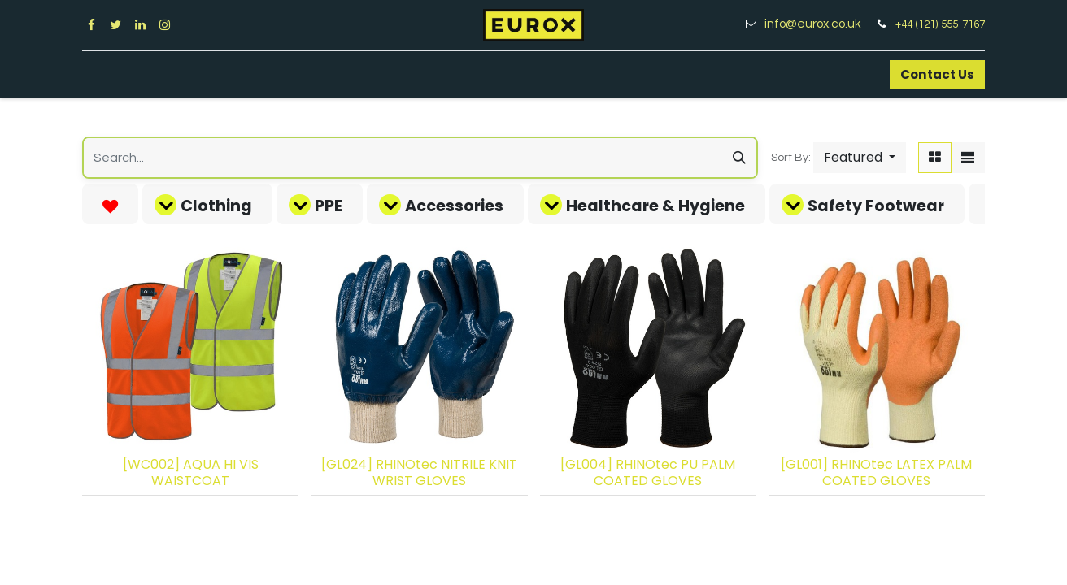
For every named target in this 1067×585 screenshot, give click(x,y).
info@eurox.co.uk (818, 24)
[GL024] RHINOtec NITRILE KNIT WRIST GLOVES (419, 472)
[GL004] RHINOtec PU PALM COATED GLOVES (647, 472)
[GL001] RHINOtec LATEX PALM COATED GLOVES (876, 472)
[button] (859, 157)
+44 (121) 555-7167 (940, 24)
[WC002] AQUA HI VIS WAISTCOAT (191, 472)
